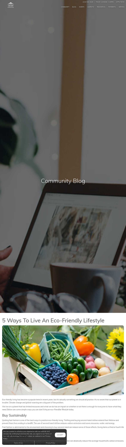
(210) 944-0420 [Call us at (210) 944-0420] (88, 2)
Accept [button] (60, 435)
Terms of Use (18, 443)
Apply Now (120, 2)
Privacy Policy (50, 443)
